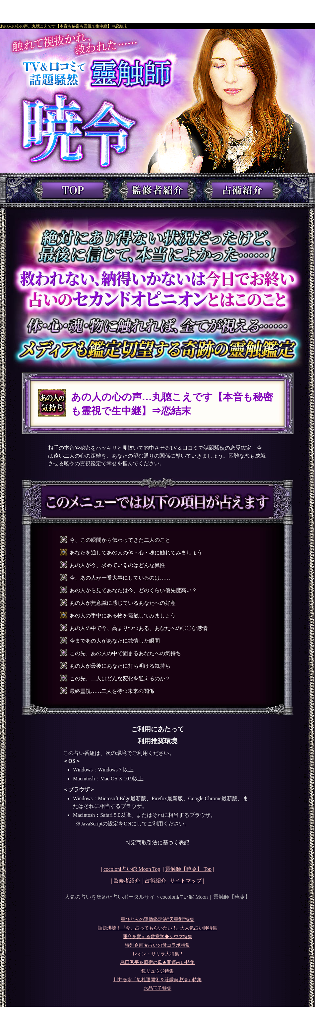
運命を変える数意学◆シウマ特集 (157, 936)
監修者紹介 (126, 880)
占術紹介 (155, 880)
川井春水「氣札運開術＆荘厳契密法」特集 (157, 979)
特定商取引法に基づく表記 (157, 842)
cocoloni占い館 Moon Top (131, 869)
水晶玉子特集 (157, 988)
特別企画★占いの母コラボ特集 (157, 945)
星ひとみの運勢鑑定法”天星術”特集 (157, 919)
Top (188, 869)
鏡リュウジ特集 (157, 971)
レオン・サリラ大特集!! (157, 953)
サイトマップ (186, 880)
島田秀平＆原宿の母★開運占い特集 (157, 962)
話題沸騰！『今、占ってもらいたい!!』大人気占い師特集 (157, 928)
